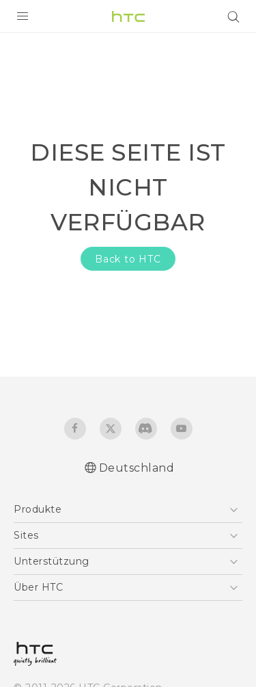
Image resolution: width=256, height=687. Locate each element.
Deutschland (137, 467)
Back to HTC (128, 259)
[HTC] (128, 16)
